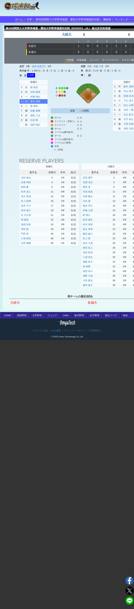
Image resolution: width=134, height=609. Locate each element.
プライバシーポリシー (75, 330)
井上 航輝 (26, 201)
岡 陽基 (25, 219)
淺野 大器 (88, 275)
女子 (94, 315)
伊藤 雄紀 (35, 96)
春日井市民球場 (101, 28)
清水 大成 (88, 243)
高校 (21, 315)
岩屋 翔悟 (26, 182)
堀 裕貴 (34, 87)
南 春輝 (86, 266)
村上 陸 (86, 238)
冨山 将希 (88, 229)
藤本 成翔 (129, 86)
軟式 (79, 315)
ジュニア (52, 315)
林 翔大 (86, 215)
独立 (111, 315)
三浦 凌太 (88, 257)
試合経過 (81, 60)
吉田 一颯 (129, 110)
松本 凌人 (26, 191)
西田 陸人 (88, 247)
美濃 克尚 (88, 182)
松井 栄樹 (88, 224)
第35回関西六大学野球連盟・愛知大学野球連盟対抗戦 (68, 19)
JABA (66, 315)
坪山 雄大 (129, 91)
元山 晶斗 (129, 114)
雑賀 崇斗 (88, 271)
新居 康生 (88, 219)
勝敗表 (107, 19)
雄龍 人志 (35, 115)
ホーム (19, 19)
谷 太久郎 (26, 215)
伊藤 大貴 (98, 66)
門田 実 (25, 233)
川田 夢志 (88, 280)
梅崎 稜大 (88, 261)
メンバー (94, 60)
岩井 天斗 (26, 205)
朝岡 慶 (25, 187)
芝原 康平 (88, 177)
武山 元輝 (129, 105)
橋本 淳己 (88, 205)
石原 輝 (34, 120)
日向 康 (86, 201)
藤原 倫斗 (88, 233)
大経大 (66, 34)
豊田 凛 (86, 187)
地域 (125, 315)
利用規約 (94, 330)
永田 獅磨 (26, 243)
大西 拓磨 (129, 124)
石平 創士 (129, 119)
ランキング (121, 19)
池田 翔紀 (35, 124)
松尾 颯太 (88, 196)
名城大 (32, 52)
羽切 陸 (25, 229)
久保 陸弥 (26, 238)
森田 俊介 (88, 285)
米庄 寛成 (26, 196)
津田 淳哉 (129, 128)
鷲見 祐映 (35, 101)
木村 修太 (26, 177)
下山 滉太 (129, 100)
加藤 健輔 (35, 110)
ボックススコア (110, 60)
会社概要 (56, 330)
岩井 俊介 (26, 210)
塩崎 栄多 (26, 224)
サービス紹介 (42, 330)
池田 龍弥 (88, 252)
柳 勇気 (34, 106)
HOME (7, 315)
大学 (29, 19)
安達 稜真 (88, 191)
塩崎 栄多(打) (39, 66)
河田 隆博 (35, 92)
